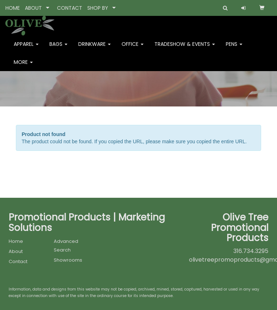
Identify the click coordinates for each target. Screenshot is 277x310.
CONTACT (69, 8)
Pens (234, 49)
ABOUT (33, 8)
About (16, 251)
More (23, 67)
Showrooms (68, 260)
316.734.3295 (250, 251)
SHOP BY (97, 8)
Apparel (26, 49)
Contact (18, 261)
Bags (58, 49)
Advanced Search (66, 245)
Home (16, 241)
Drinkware (94, 49)
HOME (12, 8)
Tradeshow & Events (184, 49)
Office (133, 49)
